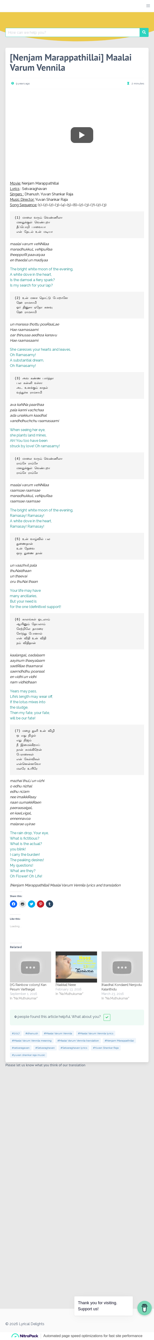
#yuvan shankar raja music (28, 1055)
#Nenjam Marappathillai (119, 1040)
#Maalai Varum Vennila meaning (32, 1040)
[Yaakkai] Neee (66, 985)
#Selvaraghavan (45, 1047)
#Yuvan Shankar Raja (106, 1047)
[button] (148, 6)
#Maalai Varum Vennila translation (78, 1040)
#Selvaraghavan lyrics (74, 1047)
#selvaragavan (20, 1047)
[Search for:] (72, 32)
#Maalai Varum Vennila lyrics (95, 1033)
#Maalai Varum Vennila (58, 1033)
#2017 (16, 1033)
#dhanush (31, 1033)
